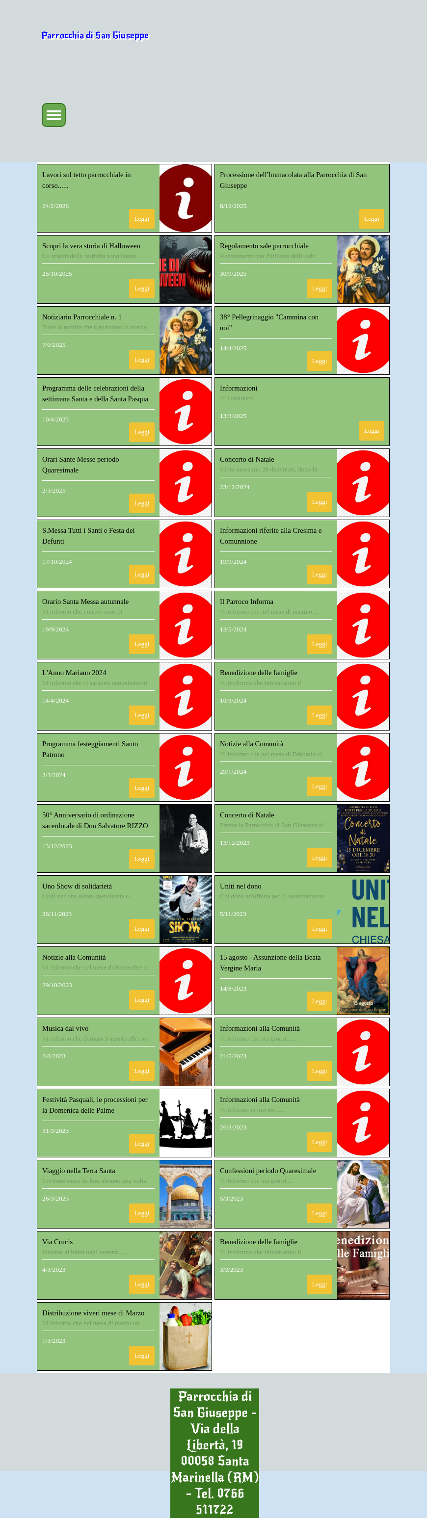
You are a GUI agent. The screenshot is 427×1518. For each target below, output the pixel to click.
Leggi (141, 218)
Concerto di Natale (247, 459)
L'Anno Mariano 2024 (74, 673)
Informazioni (239, 388)
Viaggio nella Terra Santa (78, 1171)
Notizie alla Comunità (251, 744)
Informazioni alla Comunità (260, 1028)
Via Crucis (57, 1242)
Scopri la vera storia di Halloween (91, 246)
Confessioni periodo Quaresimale (268, 1171)
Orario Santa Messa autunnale (85, 601)
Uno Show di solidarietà (77, 886)
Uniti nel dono (241, 886)
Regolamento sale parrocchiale (264, 246)
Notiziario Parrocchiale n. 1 (82, 317)
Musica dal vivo (65, 1028)
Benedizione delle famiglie (258, 673)
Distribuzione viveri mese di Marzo (93, 1313)
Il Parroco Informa (246, 601)
